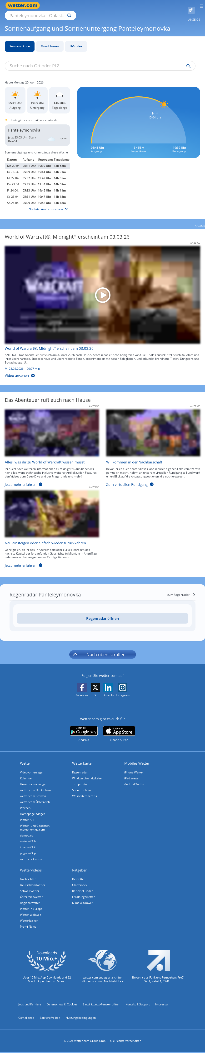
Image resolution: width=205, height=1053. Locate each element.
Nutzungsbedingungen (81, 1018)
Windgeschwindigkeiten (88, 773)
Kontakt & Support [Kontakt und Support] (138, 1005)
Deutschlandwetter (33, 884)
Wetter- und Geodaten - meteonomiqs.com (36, 824)
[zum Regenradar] (181, 589)
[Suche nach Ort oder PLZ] (81, 5)
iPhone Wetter (134, 767)
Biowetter (79, 878)
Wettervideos (31, 868)
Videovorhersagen (33, 767)
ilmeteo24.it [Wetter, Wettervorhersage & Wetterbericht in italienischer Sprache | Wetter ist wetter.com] (28, 845)
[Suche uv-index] (187, 60)
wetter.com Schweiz (34, 792)
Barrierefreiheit (50, 1018)
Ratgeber (80, 868)
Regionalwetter (31, 902)
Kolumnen (27, 773)
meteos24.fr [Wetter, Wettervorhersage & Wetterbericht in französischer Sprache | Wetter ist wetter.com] (29, 838)
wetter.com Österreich (35, 798)
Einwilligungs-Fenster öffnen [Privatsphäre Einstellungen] (101, 1005)
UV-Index (76, 41)
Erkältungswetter (84, 896)
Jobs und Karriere (29, 1005)
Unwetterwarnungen (34, 779)
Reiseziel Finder (83, 890)
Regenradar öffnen (102, 612)
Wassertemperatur (85, 792)
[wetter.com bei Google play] (84, 728)
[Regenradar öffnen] (102, 612)
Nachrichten (29, 878)
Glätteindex (80, 884)
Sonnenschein (82, 785)
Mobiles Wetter (137, 757)
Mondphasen (50, 41)
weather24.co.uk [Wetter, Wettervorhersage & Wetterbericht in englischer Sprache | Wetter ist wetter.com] (32, 857)
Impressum (162, 1005)
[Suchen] (111, 5)
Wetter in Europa (32, 908)
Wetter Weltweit (31, 915)
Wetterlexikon (30, 921)
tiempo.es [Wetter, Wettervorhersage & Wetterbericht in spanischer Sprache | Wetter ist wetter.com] (27, 832)
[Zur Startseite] (24, 5)
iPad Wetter (132, 773)
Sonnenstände (20, 41)
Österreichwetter (32, 896)
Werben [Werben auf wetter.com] (26, 804)
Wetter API (28, 816)
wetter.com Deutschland (37, 785)
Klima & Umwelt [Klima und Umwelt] (83, 902)
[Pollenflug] (191, 5)
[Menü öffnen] (200, 5)
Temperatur (81, 779)
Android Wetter (135, 779)
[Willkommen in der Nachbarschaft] (149, 444)
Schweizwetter (30, 890)
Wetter (26, 757)
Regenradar (81, 767)
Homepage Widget (33, 810)
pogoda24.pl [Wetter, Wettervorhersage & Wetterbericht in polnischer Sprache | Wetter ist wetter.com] (29, 851)
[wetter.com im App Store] (119, 728)
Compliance (26, 1018)
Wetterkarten (83, 757)
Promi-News (29, 927)
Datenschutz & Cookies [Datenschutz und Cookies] (62, 1005)
